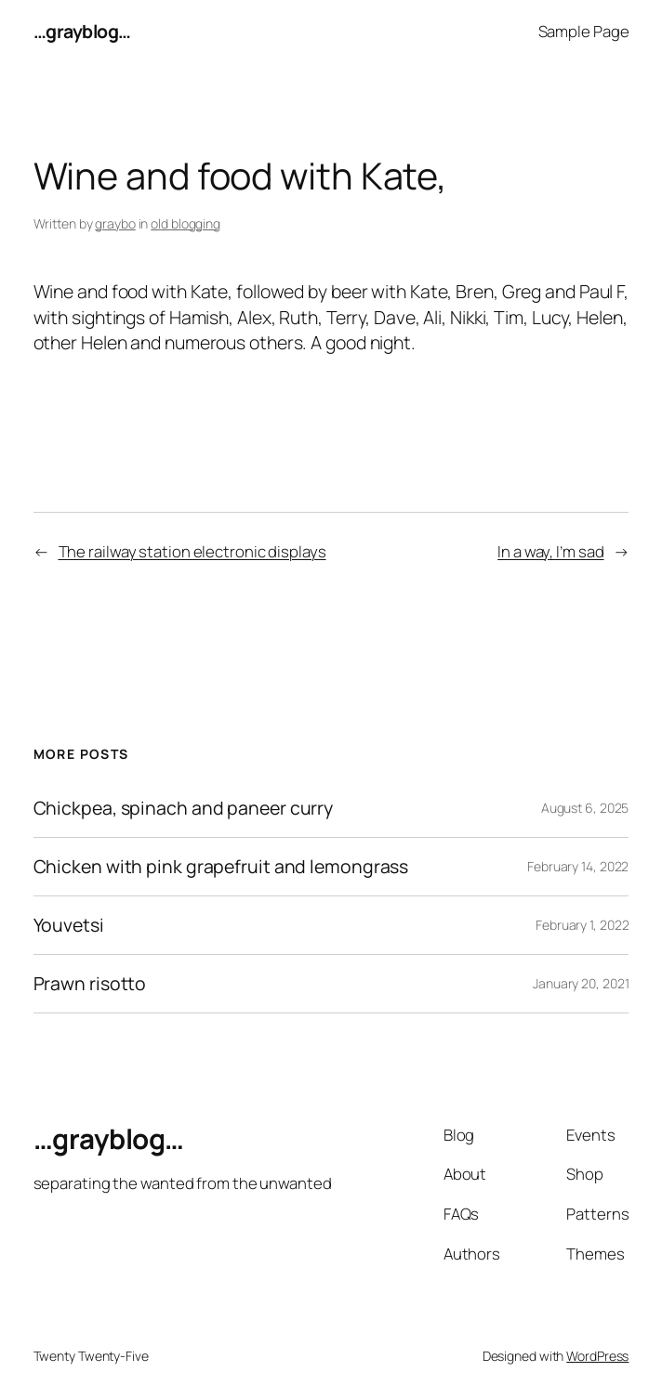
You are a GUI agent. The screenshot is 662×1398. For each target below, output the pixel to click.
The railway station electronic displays (192, 551)
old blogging (185, 223)
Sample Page (583, 31)
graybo (115, 223)
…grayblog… (82, 31)
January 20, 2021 (581, 983)
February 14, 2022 (578, 866)
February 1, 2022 (582, 925)
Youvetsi (68, 925)
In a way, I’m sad (550, 551)
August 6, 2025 (585, 808)
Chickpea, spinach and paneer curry (183, 808)
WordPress (597, 1356)
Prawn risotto (90, 983)
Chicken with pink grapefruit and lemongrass (221, 866)
